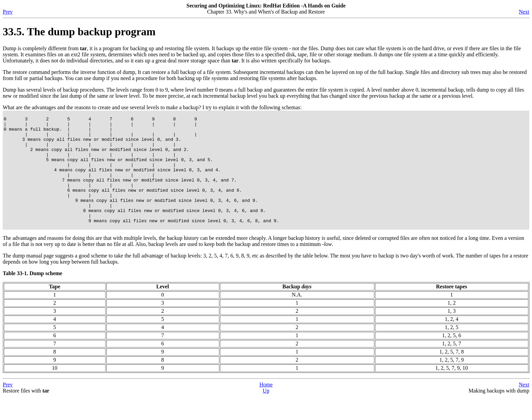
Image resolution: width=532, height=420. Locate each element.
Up (266, 414)
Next (524, 12)
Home (265, 408)
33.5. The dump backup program (79, 31)
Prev (8, 12)
